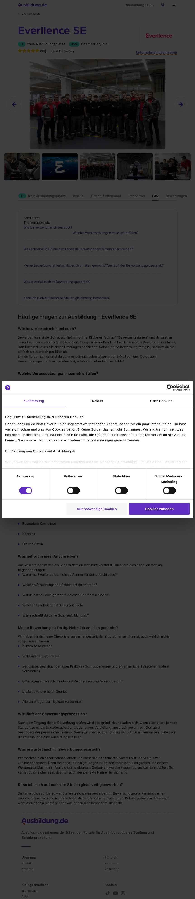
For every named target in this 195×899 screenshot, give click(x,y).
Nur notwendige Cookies (97, 509)
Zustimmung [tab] (34, 401)
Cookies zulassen (159, 509)
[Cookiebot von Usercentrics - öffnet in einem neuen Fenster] (170, 387)
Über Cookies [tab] (161, 401)
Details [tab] (97, 401)
